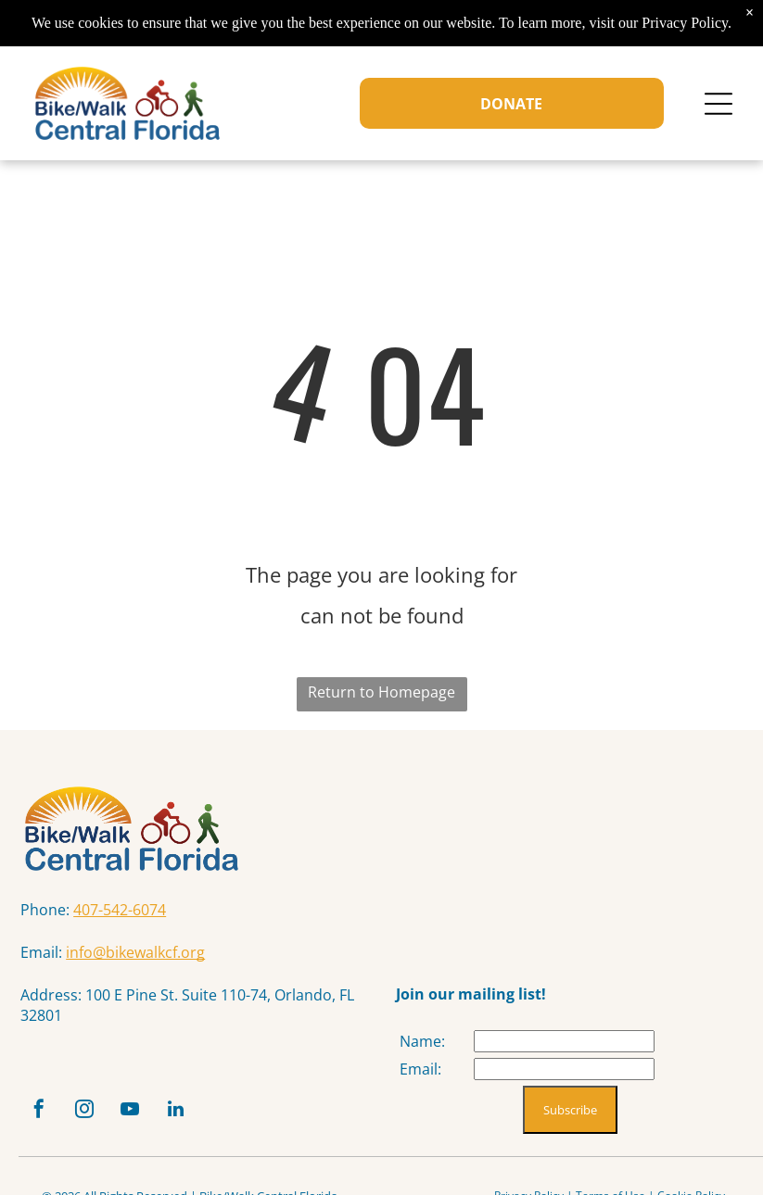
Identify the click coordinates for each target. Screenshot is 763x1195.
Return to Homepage (381, 692)
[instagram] (84, 1111)
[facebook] (39, 1111)
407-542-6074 (119, 909)
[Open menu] (718, 104)
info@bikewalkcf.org (135, 952)
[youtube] (129, 1111)
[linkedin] (175, 1111)
